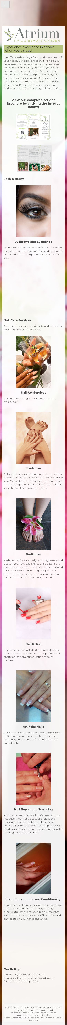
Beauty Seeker (55, 1017)
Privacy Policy (33, 1020)
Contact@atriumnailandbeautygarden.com (29, 977)
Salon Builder (11, 1017)
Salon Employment (33, 1017)
